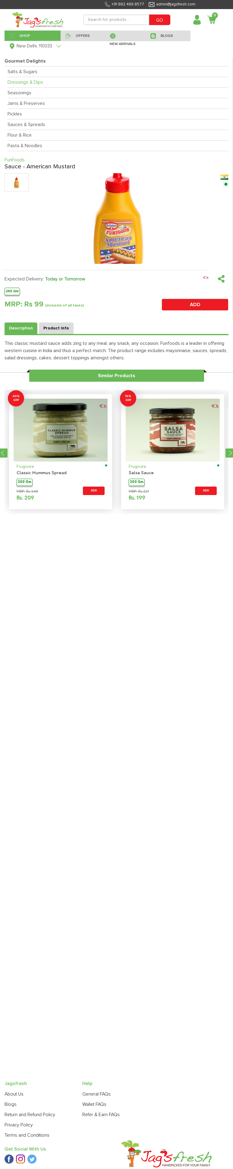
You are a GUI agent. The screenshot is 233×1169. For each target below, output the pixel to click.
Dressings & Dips (25, 82)
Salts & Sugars (22, 71)
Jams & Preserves (26, 103)
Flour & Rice (20, 135)
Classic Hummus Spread (42, 473)
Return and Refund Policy (30, 1114)
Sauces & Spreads (26, 124)
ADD (195, 304)
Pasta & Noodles (25, 145)
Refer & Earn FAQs (101, 1114)
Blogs (11, 1104)
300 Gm (24, 482)
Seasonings (19, 92)
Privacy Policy (19, 1124)
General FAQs (96, 1094)
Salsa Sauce (141, 473)
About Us (14, 1094)
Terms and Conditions (27, 1135)
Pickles (15, 114)
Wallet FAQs (94, 1104)
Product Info (56, 328)
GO (159, 20)
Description (21, 328)
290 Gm (12, 291)
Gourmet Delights (25, 61)
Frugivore (25, 467)
